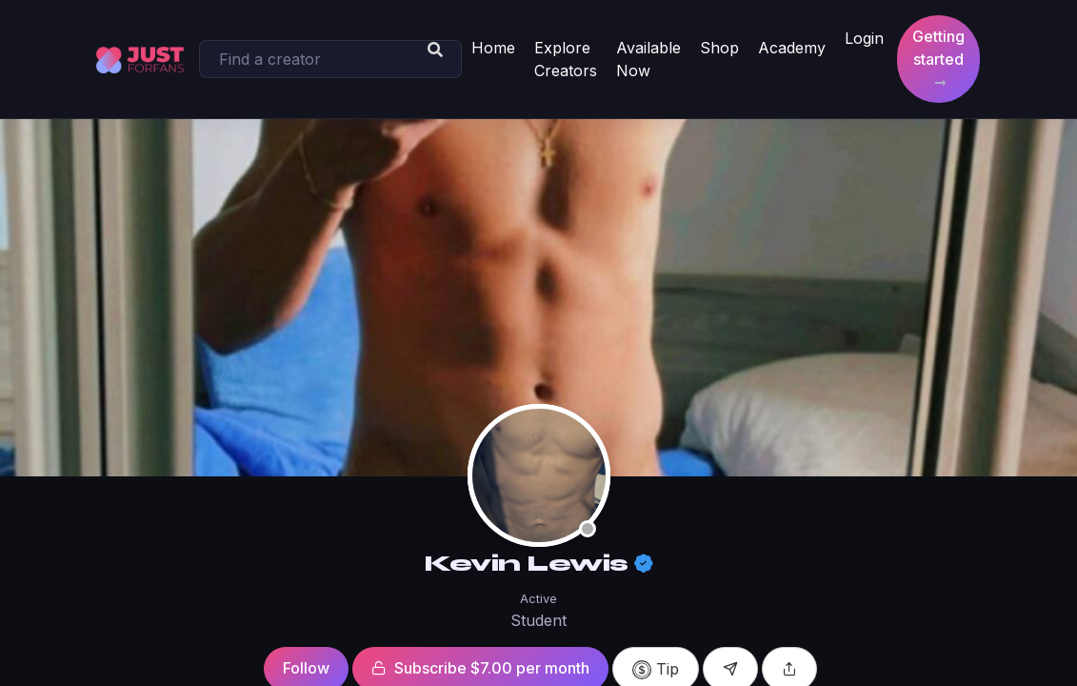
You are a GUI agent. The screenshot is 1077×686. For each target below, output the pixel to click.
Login (864, 38)
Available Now (648, 59)
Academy (792, 47)
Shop (719, 47)
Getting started (938, 59)
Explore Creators (565, 59)
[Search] (330, 59)
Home (493, 47)
